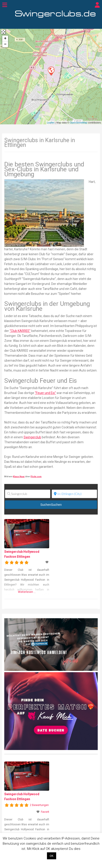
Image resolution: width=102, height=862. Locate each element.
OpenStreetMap (78, 122)
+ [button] (5, 38)
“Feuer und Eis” (45, 393)
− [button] (5, 44)
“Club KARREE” (20, 331)
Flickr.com (36, 476)
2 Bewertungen (39, 805)
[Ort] (74, 494)
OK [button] (51, 856)
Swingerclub (32, 437)
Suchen (51, 504)
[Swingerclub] (27, 494)
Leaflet (50, 122)
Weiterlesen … (27, 591)
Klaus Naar (19, 476)
